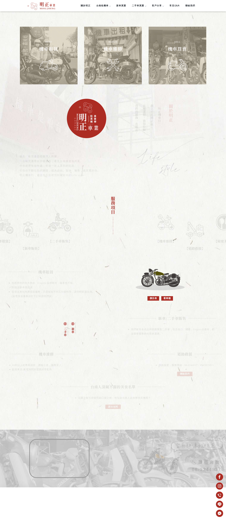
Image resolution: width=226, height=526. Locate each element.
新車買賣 (121, 5)
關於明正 (86, 5)
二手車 (65, 331)
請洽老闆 (113, 408)
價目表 (153, 298)
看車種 (167, 298)
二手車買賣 (139, 5)
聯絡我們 (190, 5)
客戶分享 (158, 5)
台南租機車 (103, 5)
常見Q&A (175, 5)
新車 (73, 330)
